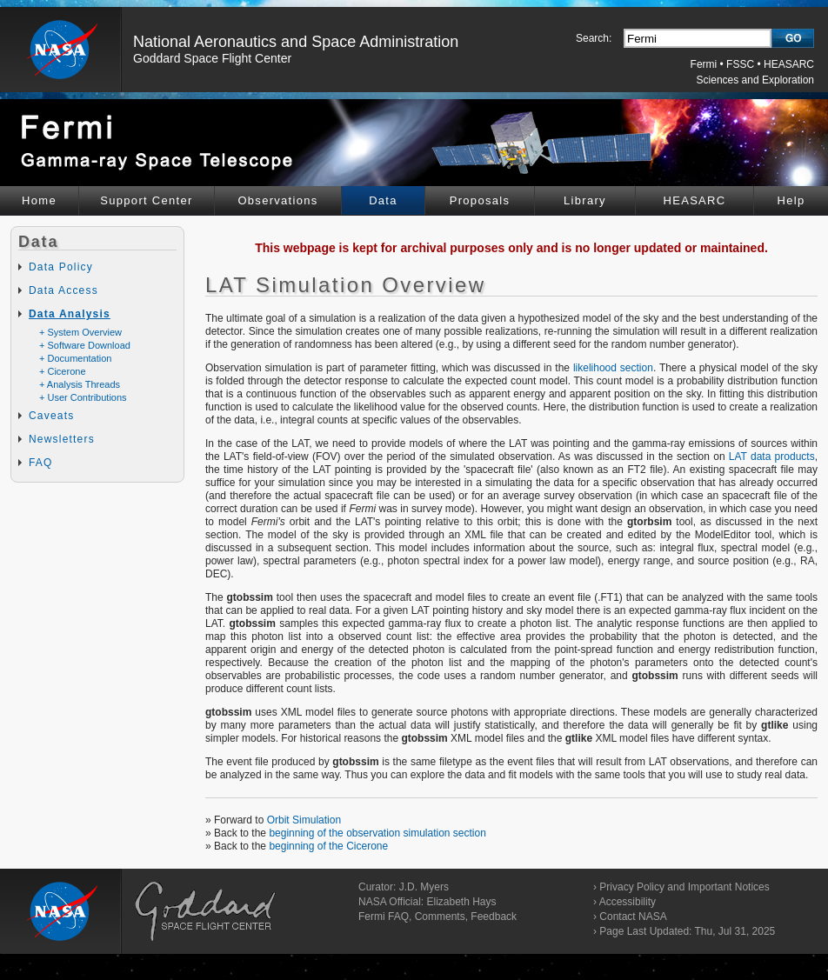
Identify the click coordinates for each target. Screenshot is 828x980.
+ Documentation (75, 358)
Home (39, 200)
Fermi (704, 64)
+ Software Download (84, 345)
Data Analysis (69, 314)
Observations (277, 200)
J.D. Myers (424, 887)
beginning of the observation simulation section (377, 833)
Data (383, 200)
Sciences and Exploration (755, 80)
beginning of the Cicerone (328, 846)
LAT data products (772, 456)
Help (791, 200)
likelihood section (613, 368)
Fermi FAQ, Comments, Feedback (437, 916)
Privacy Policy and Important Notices (684, 887)
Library (585, 200)
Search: (593, 38)
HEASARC (789, 64)
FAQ (41, 463)
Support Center (146, 200)
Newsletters (62, 439)
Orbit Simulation (304, 820)
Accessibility (627, 902)
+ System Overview (80, 332)
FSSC (740, 64)
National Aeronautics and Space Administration (295, 41)
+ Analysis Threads (79, 384)
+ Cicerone (62, 371)
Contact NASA (632, 916)
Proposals (480, 200)
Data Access (63, 290)
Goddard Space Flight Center (212, 58)
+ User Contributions (83, 397)
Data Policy (61, 267)
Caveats (51, 416)
